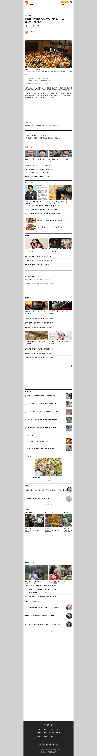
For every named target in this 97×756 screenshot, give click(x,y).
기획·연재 (27, 509)
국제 (58, 729)
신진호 (30, 31)
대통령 (29, 15)
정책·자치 (39, 733)
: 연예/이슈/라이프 (32, 601)
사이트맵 (54, 749)
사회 (45, 729)
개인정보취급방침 (48, 749)
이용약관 (42, 749)
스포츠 (45, 736)
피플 (39, 736)
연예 (52, 736)
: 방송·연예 (30, 562)
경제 (52, 729)
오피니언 (27, 485)
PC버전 (58, 749)
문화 (45, 733)
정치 (26, 15)
